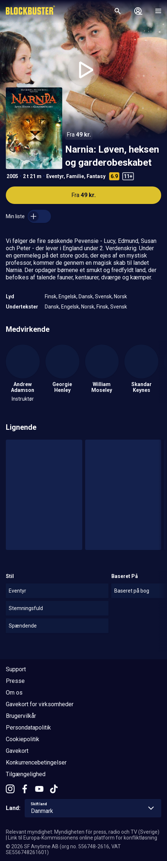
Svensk (103, 296)
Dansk (86, 296)
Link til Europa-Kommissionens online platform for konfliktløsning (82, 838)
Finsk (50, 296)
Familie (75, 176)
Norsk (120, 296)
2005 (12, 176)
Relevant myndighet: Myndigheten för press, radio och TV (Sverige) (82, 832)
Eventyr (55, 176)
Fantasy (96, 176)
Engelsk (67, 296)
